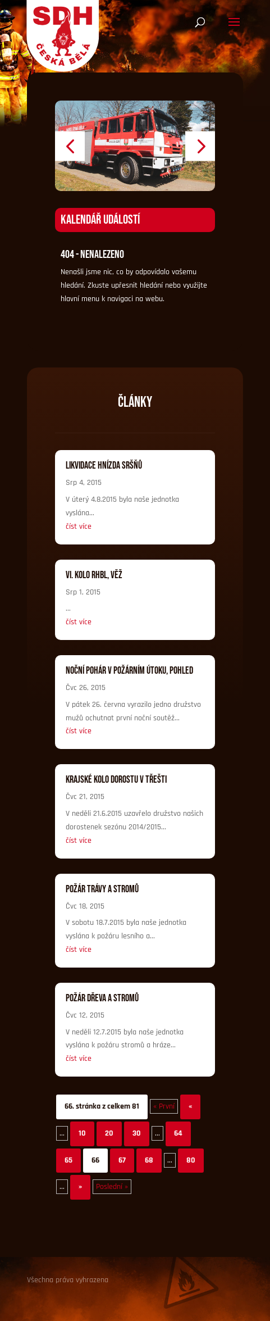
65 (68, 1160)
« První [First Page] (164, 1106)
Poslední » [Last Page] (112, 1187)
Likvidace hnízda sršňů (104, 465)
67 (122, 1160)
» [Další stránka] (80, 1187)
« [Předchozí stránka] (190, 1106)
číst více (78, 526)
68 (149, 1160)
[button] (70, 146)
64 (178, 1133)
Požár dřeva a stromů (102, 998)
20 (109, 1133)
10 (82, 1133)
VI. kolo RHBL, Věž (94, 575)
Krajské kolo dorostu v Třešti (116, 780)
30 (136, 1133)
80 (190, 1160)
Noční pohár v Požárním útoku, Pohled (129, 671)
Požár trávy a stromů (102, 889)
